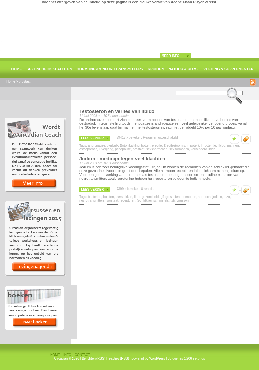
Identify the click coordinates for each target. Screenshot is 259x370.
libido (221, 145)
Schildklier (144, 200)
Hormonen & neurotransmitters (110, 69)
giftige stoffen (170, 197)
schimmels (161, 200)
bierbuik (112, 145)
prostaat (138, 149)
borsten (108, 197)
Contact (82, 355)
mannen (233, 145)
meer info (171, 56)
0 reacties (148, 189)
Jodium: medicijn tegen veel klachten (122, 158)
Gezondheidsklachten (49, 69)
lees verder (92, 138)
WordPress (157, 358)
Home (16, 69)
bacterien (94, 197)
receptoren (127, 200)
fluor (137, 197)
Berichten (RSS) (93, 358)
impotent (193, 145)
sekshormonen (157, 149)
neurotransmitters (92, 200)
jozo (227, 197)
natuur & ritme (183, 69)
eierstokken (124, 197)
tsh (173, 200)
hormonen (189, 197)
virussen (183, 200)
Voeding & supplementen (228, 69)
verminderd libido (203, 149)
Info (67, 355)
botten (145, 145)
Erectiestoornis (174, 145)
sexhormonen (179, 149)
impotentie (208, 145)
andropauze (96, 145)
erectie (157, 145)
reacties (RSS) (118, 358)
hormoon (204, 197)
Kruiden (156, 69)
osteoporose (88, 149)
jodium (217, 197)
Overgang (106, 149)
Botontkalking (130, 145)
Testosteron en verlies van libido (116, 111)
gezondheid (150, 197)
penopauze (123, 149)
